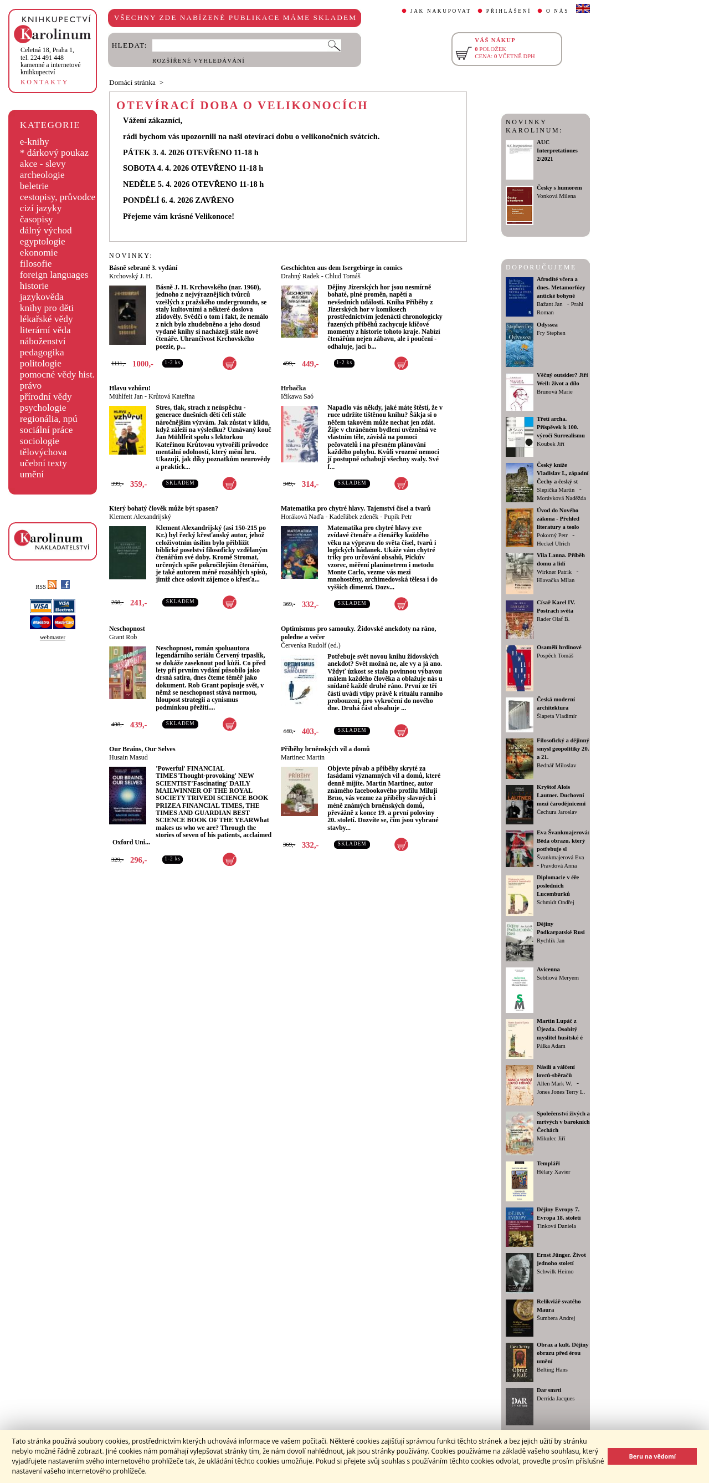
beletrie (34, 186)
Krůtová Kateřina (171, 396)
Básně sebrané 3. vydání (143, 268)
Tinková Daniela (556, 1226)
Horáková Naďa (302, 517)
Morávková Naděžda (561, 498)
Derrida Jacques (555, 1398)
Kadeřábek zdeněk (353, 517)
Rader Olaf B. (553, 619)
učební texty (43, 463)
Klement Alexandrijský (140, 517)
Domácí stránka (132, 82)
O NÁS (557, 11)
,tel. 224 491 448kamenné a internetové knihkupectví (50, 61)
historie (34, 286)
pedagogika (42, 352)
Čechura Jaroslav (557, 812)
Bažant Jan (549, 304)
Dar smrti (549, 1390)
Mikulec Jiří (551, 1138)
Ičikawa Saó (297, 396)
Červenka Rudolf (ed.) (311, 645)
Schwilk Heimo (555, 1271)
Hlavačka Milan (555, 580)
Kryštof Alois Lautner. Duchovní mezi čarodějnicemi (561, 795)
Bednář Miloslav (556, 765)
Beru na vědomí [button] (652, 1456)
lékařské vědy (46, 319)
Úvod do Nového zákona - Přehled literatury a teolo (558, 518)
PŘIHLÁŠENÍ (508, 11)
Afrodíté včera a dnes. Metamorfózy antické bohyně (561, 287)
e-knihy (34, 141)
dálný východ (46, 230)
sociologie (39, 441)
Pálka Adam (551, 1046)
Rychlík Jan (550, 940)
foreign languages (54, 274)
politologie (40, 363)
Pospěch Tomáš (555, 656)
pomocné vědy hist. (57, 374)
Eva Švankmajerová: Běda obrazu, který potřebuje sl (563, 840)
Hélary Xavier (554, 1172)
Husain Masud (128, 757)
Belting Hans (552, 1370)
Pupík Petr (398, 517)
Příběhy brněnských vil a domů (325, 749)
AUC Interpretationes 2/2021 (557, 150)
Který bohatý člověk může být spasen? (163, 508)
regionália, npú (49, 419)
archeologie (42, 175)
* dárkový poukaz (54, 152)
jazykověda (42, 297)
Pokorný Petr (552, 535)
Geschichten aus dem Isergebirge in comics (342, 268)
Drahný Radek (300, 276)
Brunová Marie (555, 392)
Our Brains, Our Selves (142, 749)
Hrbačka (293, 388)
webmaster (52, 637)
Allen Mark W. (554, 1084)
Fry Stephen (551, 333)
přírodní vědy (46, 396)
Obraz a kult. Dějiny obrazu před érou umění (563, 1353)
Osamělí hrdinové (559, 647)
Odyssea (547, 325)
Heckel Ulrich (553, 544)
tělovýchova (43, 452)
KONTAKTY (44, 82)
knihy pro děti (47, 308)
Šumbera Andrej (556, 1318)
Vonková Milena (556, 196)
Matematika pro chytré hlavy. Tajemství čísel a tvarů (355, 508)
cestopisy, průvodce (58, 197)
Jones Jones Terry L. (561, 1092)
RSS (45, 587)
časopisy (36, 219)
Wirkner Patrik (554, 572)
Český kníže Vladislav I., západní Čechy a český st (563, 473)
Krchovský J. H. (130, 276)
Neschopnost (127, 629)
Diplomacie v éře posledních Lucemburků (558, 885)
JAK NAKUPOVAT (440, 11)
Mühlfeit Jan (126, 396)
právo (31, 385)
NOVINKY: (131, 255)
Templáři (548, 1163)
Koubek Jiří (550, 444)
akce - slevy (43, 164)
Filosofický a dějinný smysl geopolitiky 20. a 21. (563, 748)
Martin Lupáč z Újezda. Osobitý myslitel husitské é (560, 1029)
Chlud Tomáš (343, 276)
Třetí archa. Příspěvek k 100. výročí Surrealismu (561, 427)
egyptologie (42, 241)
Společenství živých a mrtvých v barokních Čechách (563, 1121)
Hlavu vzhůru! (130, 388)
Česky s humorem (559, 188)
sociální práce (46, 430)
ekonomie (39, 252)
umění (32, 474)
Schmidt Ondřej (555, 902)
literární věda (45, 330)
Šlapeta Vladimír (557, 716)
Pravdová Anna (559, 866)
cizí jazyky (41, 208)
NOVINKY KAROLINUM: (534, 126)
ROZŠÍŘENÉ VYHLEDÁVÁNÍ (198, 61)
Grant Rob (123, 637)
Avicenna (548, 969)
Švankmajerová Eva (560, 857)
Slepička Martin (555, 490)
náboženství (43, 341)
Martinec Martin (303, 757)
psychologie (43, 407)
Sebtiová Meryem (558, 978)
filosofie (36, 263)
